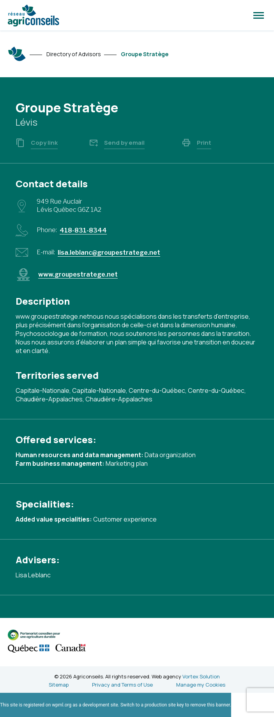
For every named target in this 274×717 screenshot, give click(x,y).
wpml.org (61, 705)
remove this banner (210, 705)
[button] (258, 15)
